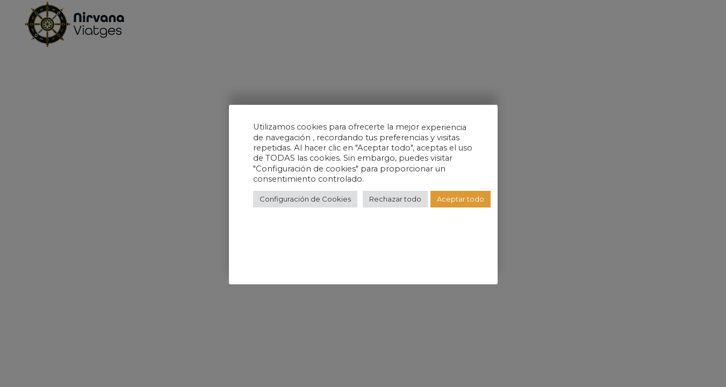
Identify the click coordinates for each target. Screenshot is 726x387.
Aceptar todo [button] (460, 199)
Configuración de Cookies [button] (305, 199)
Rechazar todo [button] (395, 199)
